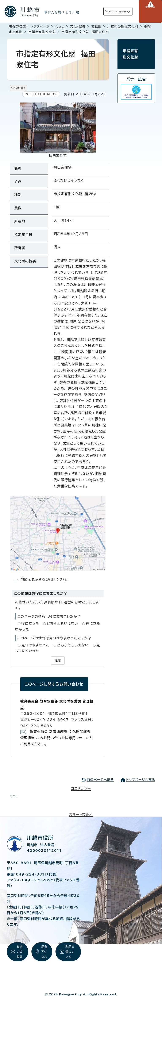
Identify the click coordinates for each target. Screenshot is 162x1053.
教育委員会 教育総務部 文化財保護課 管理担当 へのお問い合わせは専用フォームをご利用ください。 (56, 738)
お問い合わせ (20, 960)
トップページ (40, 26)
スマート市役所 (81, 815)
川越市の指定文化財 (122, 26)
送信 (57, 661)
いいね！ (25, 88)
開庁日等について (70, 955)
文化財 (96, 26)
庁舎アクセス (44, 960)
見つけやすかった (35, 646)
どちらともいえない (62, 625)
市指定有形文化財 (42, 31)
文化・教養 (78, 26)
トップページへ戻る (140, 780)
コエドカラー (81, 789)
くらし (59, 26)
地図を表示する (44, 580)
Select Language (110, 11)
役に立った (30, 625)
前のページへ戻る (100, 780)
